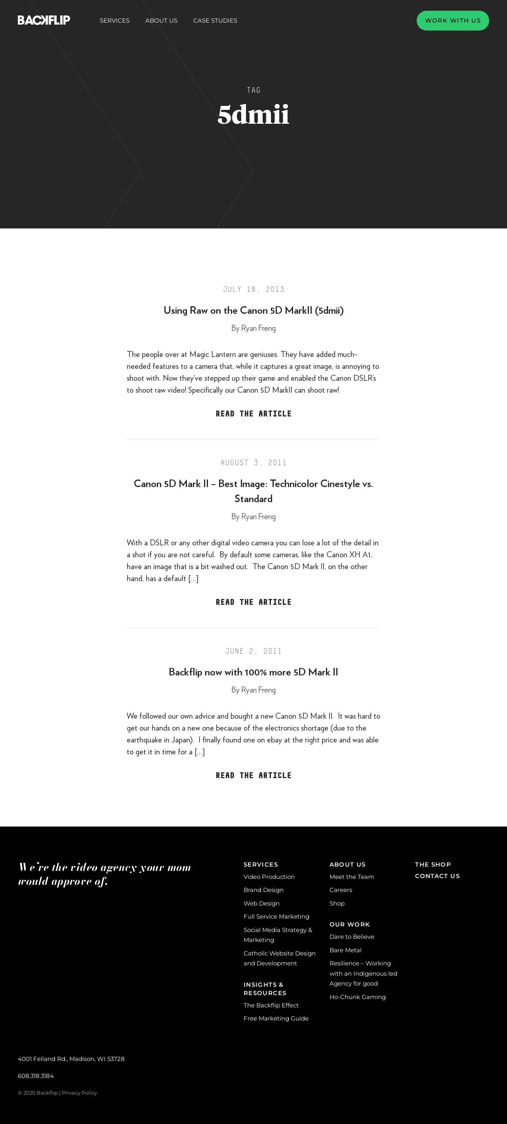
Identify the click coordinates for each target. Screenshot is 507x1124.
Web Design (262, 903)
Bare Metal (346, 950)
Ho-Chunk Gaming (358, 997)
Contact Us (437, 876)
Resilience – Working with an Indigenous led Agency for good (363, 973)
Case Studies (215, 20)
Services (115, 20)
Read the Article (253, 414)
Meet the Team (352, 876)
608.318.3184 (36, 1076)
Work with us (453, 20)
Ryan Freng (258, 328)
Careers (341, 890)
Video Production (269, 876)
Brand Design (264, 890)
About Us (161, 20)
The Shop (433, 864)
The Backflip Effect (271, 1005)
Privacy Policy (79, 1092)
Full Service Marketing (276, 916)
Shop (337, 903)
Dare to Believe (352, 936)
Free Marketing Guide (276, 1018)
